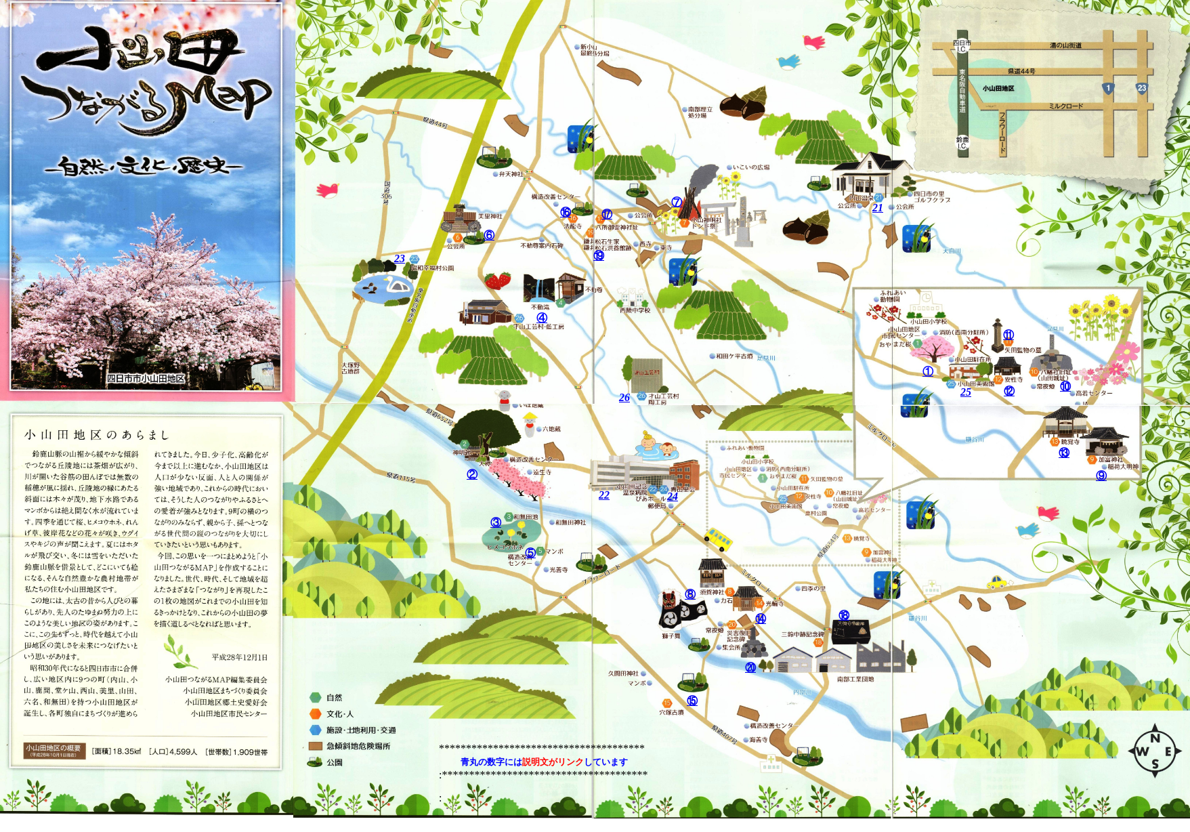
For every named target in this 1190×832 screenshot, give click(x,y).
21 (877, 207)
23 (399, 258)
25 (965, 392)
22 (604, 495)
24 (672, 496)
